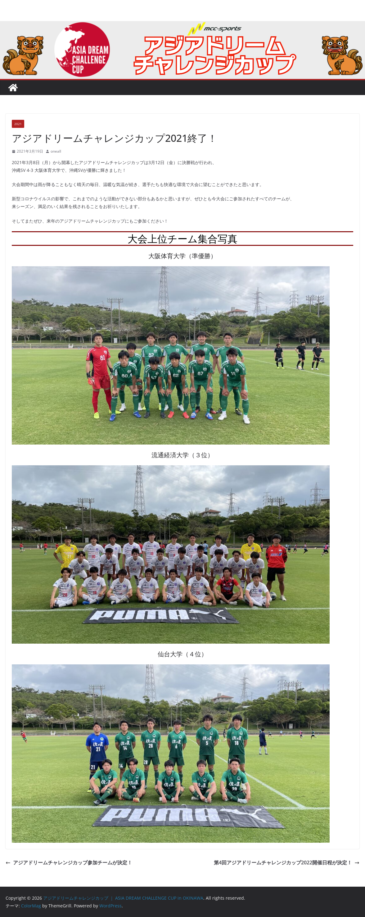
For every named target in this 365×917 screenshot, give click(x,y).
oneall (56, 151)
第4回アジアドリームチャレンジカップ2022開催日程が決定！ (286, 862)
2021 (18, 124)
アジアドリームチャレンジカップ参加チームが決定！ (69, 862)
